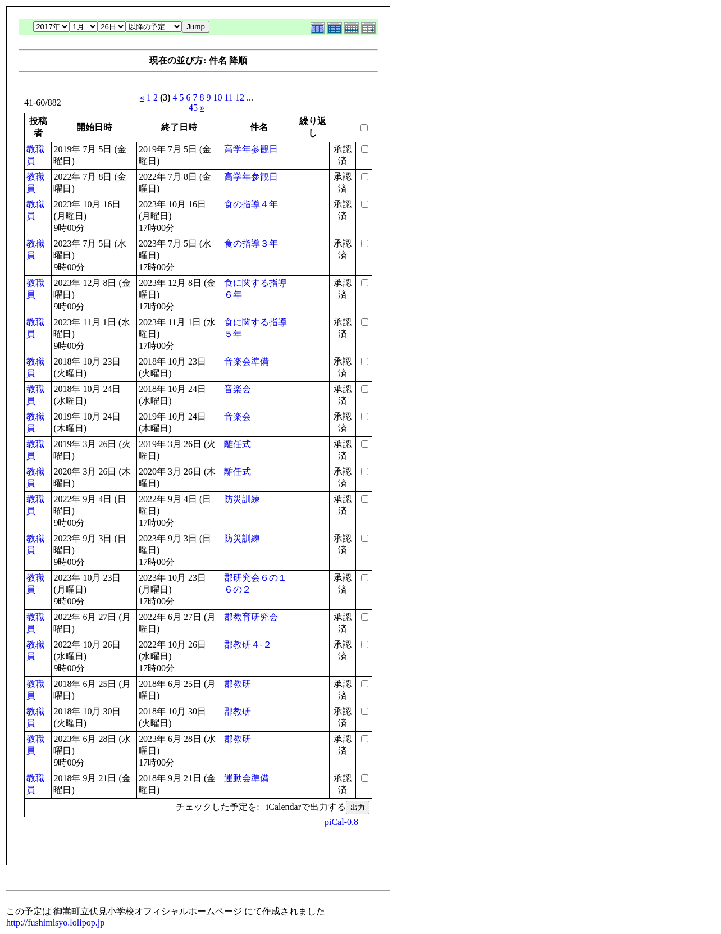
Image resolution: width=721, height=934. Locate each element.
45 (193, 107)
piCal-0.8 (341, 822)
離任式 (237, 444)
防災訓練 (242, 499)
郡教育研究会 (251, 617)
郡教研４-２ (248, 644)
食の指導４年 (251, 204)
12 (239, 97)
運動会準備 (246, 778)
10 (217, 97)
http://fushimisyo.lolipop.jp (55, 922)
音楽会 (237, 389)
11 (229, 97)
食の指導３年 (251, 243)
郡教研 (237, 684)
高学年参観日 (251, 149)
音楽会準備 (246, 361)
